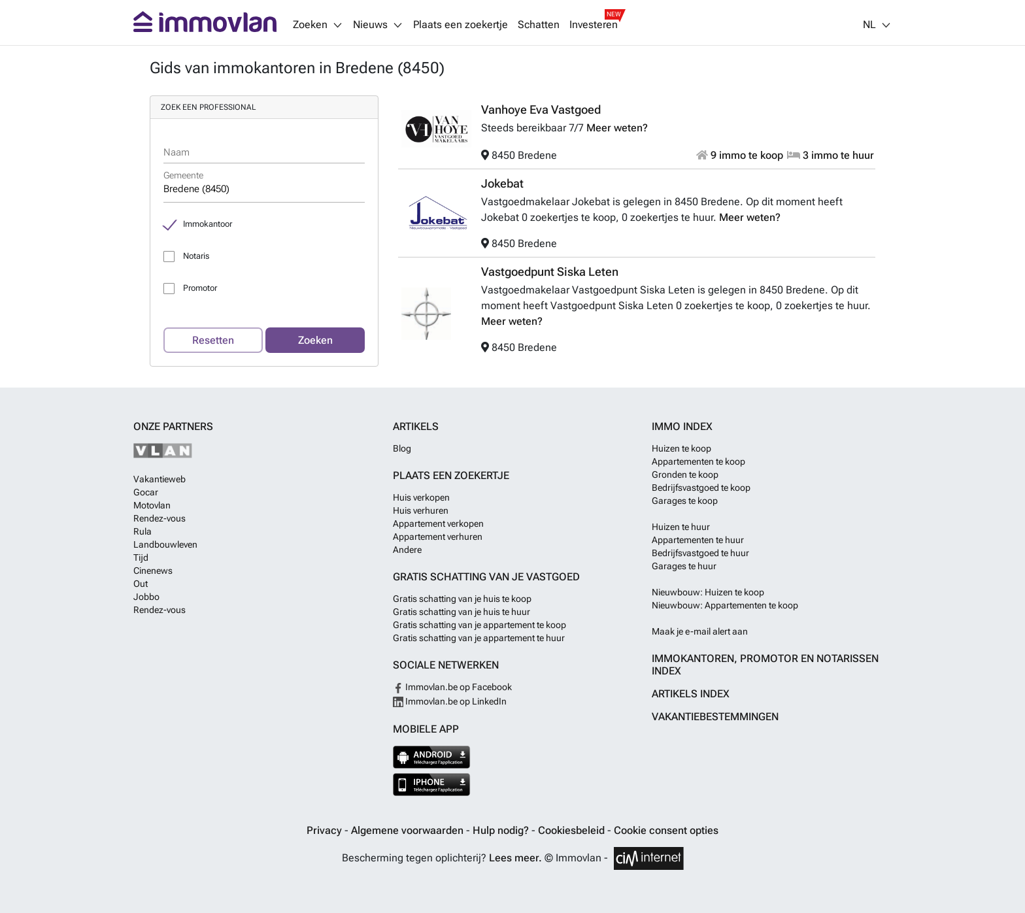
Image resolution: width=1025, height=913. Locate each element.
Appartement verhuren (437, 536)
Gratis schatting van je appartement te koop (479, 625)
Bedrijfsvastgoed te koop (701, 487)
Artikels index (691, 694)
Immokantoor (207, 224)
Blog (402, 448)
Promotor (200, 288)
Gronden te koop (685, 474)
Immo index (682, 426)
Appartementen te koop (698, 461)
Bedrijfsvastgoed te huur (700, 553)
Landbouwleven (165, 544)
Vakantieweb (159, 479)
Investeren (593, 25)
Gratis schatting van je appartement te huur (479, 638)
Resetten (213, 340)
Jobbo (146, 596)
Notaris (196, 256)
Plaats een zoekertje (460, 25)
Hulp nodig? (502, 830)
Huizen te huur (681, 527)
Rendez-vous (159, 518)
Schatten (539, 25)
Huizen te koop (681, 448)
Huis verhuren (420, 510)
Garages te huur (684, 566)
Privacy (325, 830)
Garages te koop (685, 500)
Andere (407, 549)
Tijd (140, 557)
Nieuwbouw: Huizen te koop (708, 592)
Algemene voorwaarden (408, 830)
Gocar (145, 492)
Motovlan (152, 505)
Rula (142, 531)
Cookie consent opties (666, 830)
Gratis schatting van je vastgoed (486, 577)
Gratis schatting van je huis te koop (462, 598)
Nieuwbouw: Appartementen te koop (725, 605)
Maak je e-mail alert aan (700, 631)
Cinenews (153, 570)
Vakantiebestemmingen (715, 716)
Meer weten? (617, 128)
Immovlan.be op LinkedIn (450, 701)
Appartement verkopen (438, 523)
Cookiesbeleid (572, 830)
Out (140, 583)
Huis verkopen (421, 497)
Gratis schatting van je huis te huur (461, 611)
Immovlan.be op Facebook (452, 687)
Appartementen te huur (698, 540)
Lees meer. (515, 858)
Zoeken (315, 340)
